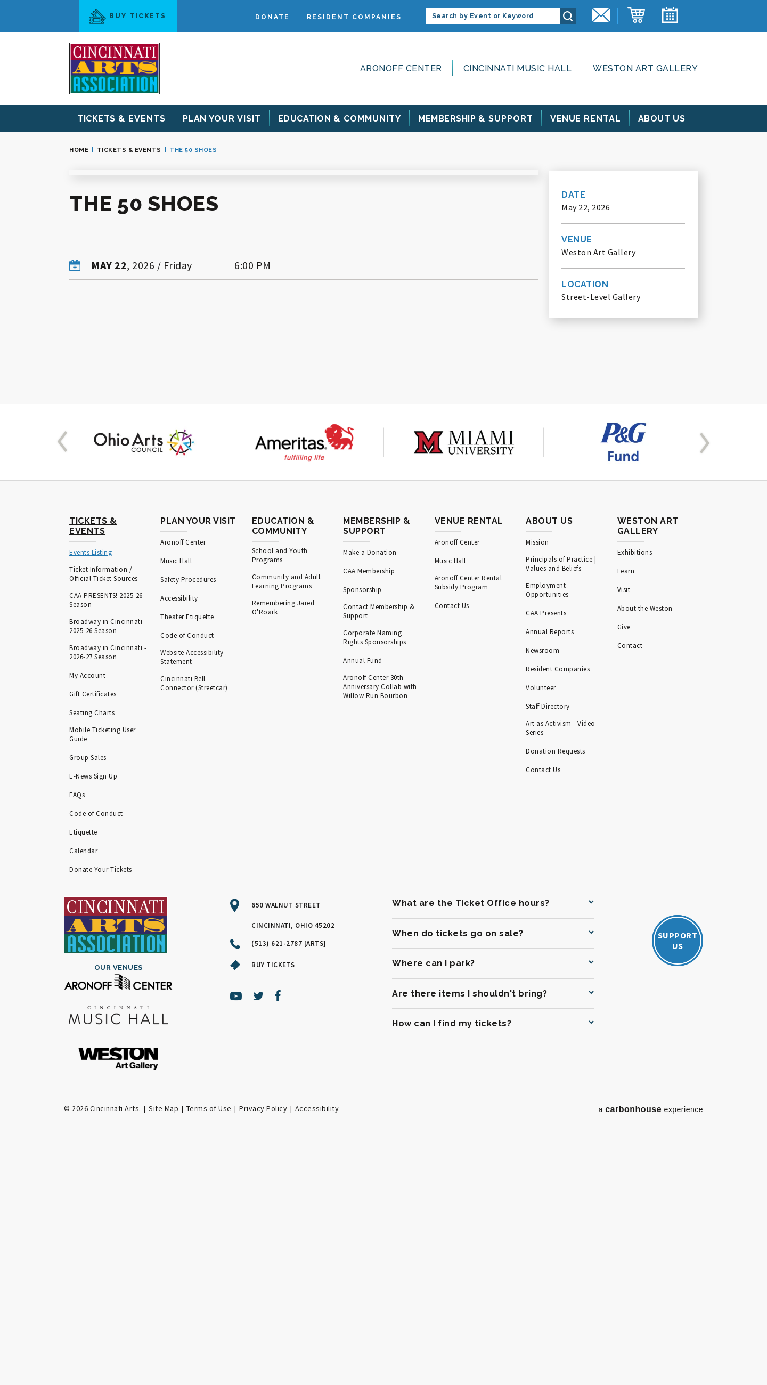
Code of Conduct (96, 1050)
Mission (537, 779)
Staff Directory (548, 943)
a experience (650, 1346)
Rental (585, 119)
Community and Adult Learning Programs (286, 818)
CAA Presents (546, 850)
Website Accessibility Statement (192, 894)
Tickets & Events (129, 150)
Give (624, 864)
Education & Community (283, 763)
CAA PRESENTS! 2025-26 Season (106, 837)
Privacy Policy (263, 1345)
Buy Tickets (127, 16)
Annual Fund (362, 897)
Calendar (83, 1087)
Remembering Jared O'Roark (283, 845)
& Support (475, 119)
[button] (64, 679)
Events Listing (90, 789)
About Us (549, 758)
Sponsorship (362, 826)
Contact (630, 882)
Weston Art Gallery (645, 68)
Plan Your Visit (198, 758)
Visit (624, 826)
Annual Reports (550, 868)
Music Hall (176, 798)
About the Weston (645, 845)
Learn (626, 808)
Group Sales (88, 994)
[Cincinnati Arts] (114, 68)
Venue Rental (469, 758)
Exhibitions (634, 789)
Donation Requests (555, 988)
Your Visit (222, 119)
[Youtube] (236, 1233)
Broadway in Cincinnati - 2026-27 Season (107, 889)
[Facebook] (278, 1233)
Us (662, 119)
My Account (87, 912)
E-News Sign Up (93, 1013)
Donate (272, 17)
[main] (383, 386)
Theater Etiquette (187, 853)
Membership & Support (376, 763)
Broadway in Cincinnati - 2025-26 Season (107, 863)
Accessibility (179, 835)
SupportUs (678, 1177)
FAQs (77, 1031)
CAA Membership (369, 808)
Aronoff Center (401, 68)
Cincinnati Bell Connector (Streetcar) (194, 920)
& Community (340, 119)
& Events (121, 119)
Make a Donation (370, 789)
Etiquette (83, 1069)
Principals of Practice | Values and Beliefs (561, 801)
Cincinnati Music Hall (517, 68)
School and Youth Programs (280, 792)
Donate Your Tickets (100, 1106)
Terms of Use (209, 1345)
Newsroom (542, 887)
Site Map (163, 1345)
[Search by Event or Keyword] (493, 16)
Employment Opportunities (547, 827)
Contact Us (452, 842)
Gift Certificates (93, 931)
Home (78, 150)
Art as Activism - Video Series (560, 965)
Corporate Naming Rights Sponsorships (374, 874)
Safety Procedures (188, 816)
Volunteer (541, 924)
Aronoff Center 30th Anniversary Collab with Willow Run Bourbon (380, 923)
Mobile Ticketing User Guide (102, 971)
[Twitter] (258, 1233)
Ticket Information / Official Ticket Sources (103, 811)
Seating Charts (92, 949)
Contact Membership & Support (378, 848)
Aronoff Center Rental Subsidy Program (468, 820)
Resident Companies (354, 17)
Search (568, 16)
